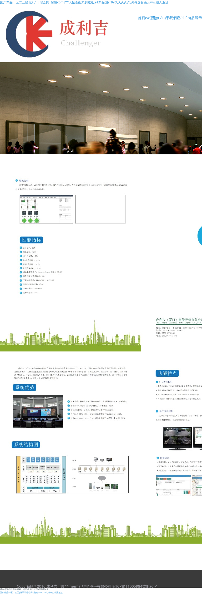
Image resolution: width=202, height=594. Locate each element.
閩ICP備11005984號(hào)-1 (135, 586)
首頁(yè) (144, 17)
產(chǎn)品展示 (189, 17)
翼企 (174, 583)
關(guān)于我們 (164, 17)
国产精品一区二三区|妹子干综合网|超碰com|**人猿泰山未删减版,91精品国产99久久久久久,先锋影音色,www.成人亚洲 (84, 2)
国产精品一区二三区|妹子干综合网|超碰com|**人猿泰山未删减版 (31, 592)
